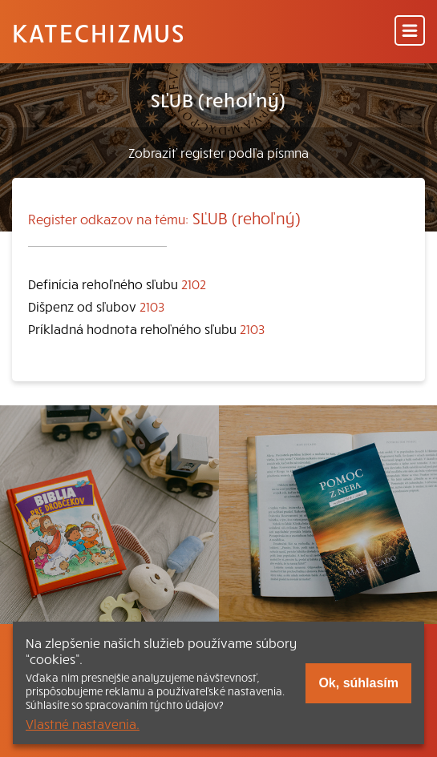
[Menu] (410, 31)
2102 (193, 284)
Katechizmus (98, 32)
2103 (152, 306)
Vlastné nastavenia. (83, 723)
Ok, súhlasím (358, 683)
